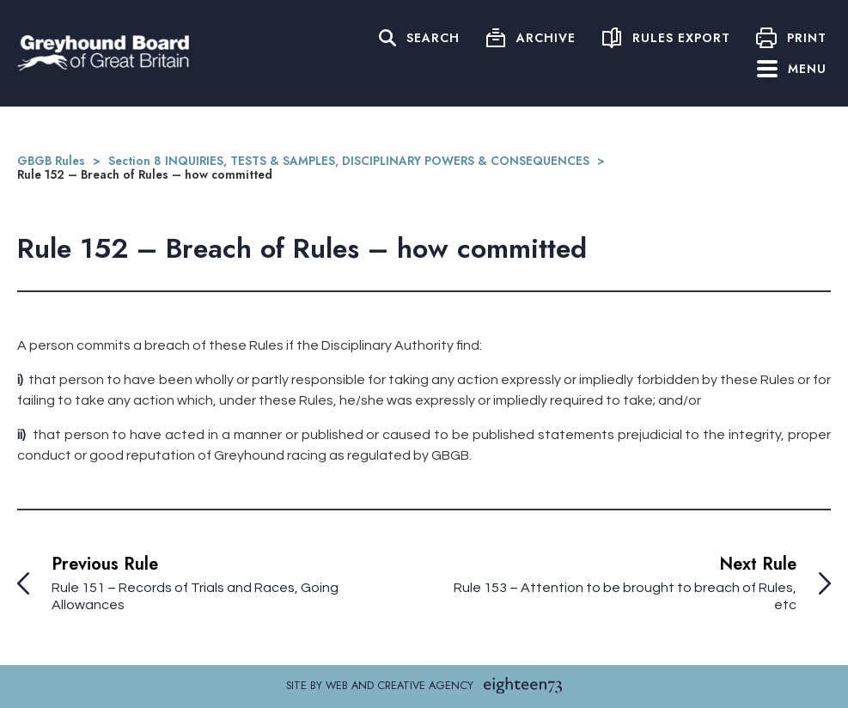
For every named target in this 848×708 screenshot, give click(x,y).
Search (433, 38)
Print (807, 38)
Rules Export (681, 38)
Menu (792, 69)
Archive (546, 38)
